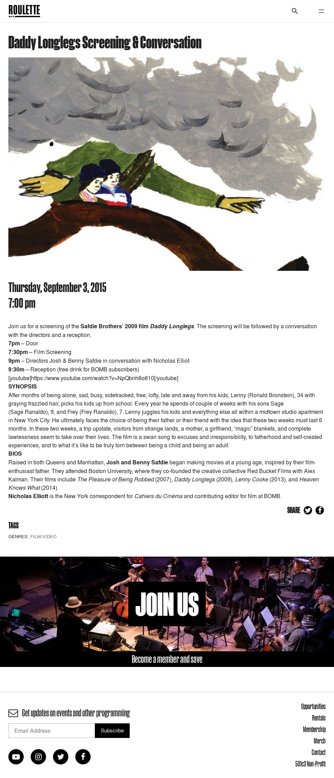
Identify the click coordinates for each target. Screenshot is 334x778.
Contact (319, 752)
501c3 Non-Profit (310, 763)
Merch (320, 740)
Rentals (319, 717)
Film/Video (43, 536)
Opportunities (313, 706)
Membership (314, 729)
